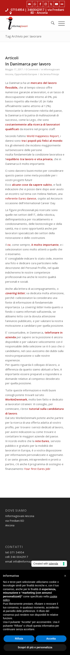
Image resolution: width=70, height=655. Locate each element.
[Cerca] (51, 23)
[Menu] (60, 23)
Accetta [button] (51, 638)
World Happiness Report (43, 136)
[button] (65, 576)
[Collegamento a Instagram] (45, 4)
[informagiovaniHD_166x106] (29, 23)
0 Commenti (32, 69)
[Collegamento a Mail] (29, 4)
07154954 (17, 10)
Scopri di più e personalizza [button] (35, 647)
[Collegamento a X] (51, 4)
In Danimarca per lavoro (28, 64)
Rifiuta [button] (19, 638)
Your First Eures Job (37, 469)
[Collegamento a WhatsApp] (35, 4)
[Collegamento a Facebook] (40, 4)
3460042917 (35, 10)
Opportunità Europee (25, 74)
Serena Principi (51, 74)
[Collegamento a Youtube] (56, 4)
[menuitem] (51, 23)
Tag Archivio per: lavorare (23, 36)
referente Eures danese (20, 198)
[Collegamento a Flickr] (62, 4)
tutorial (34, 409)
